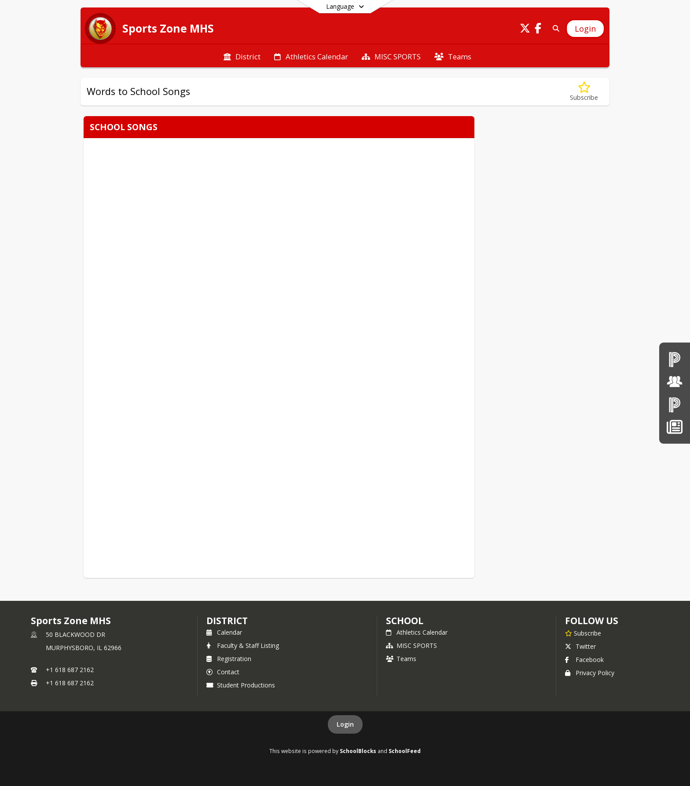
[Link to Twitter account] (525, 30)
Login (345, 724)
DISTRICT (227, 620)
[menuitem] (242, 55)
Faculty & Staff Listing (242, 645)
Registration (228, 658)
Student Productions (240, 685)
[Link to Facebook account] (538, 30)
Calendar (224, 632)
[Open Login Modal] (585, 28)
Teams (401, 658)
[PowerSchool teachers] (675, 359)
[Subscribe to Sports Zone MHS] (583, 633)
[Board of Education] (675, 381)
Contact (222, 672)
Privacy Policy (589, 673)
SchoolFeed (405, 750)
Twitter (580, 646)
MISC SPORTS (411, 645)
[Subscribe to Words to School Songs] (584, 92)
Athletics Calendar (417, 632)
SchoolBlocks (358, 750)
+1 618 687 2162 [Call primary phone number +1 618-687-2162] (70, 669)
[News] (674, 427)
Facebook (584, 659)
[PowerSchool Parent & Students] (675, 404)
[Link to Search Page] (554, 28)
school (404, 620)
